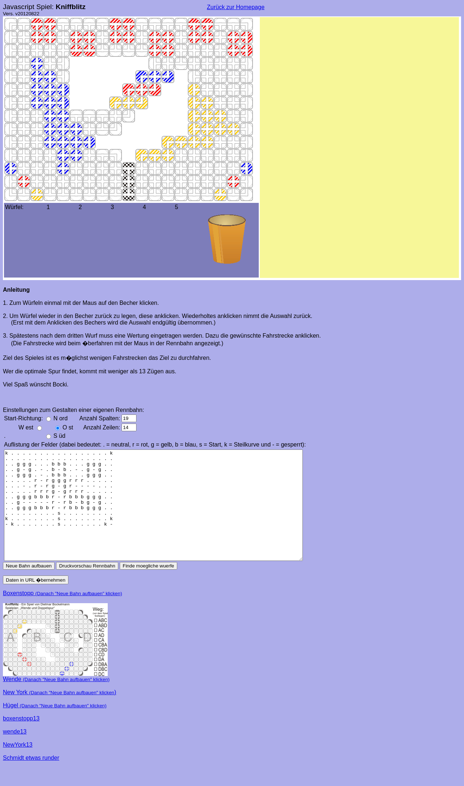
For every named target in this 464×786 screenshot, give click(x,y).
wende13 (15, 753)
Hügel (55, 727)
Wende (56, 701)
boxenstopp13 (21, 740)
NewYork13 (17, 766)
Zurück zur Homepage (236, 7)
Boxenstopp (62, 615)
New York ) (59, 714)
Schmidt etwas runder (31, 780)
